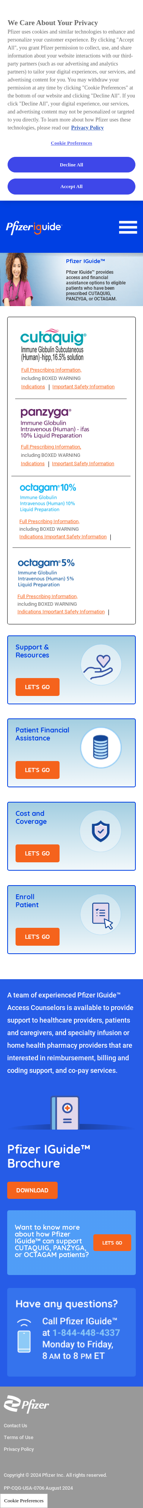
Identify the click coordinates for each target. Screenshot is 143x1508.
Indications (33, 386)
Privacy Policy (19, 1449)
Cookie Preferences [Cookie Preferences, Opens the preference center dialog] (71, 143)
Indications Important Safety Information (63, 536)
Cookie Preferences (24, 1500)
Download (32, 1190)
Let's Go (112, 1242)
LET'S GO (37, 687)
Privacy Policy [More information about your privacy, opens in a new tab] (87, 128)
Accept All (71, 186)
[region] (71, 100)
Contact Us (15, 1426)
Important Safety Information (83, 386)
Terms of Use (18, 1438)
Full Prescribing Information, (51, 369)
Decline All (71, 165)
